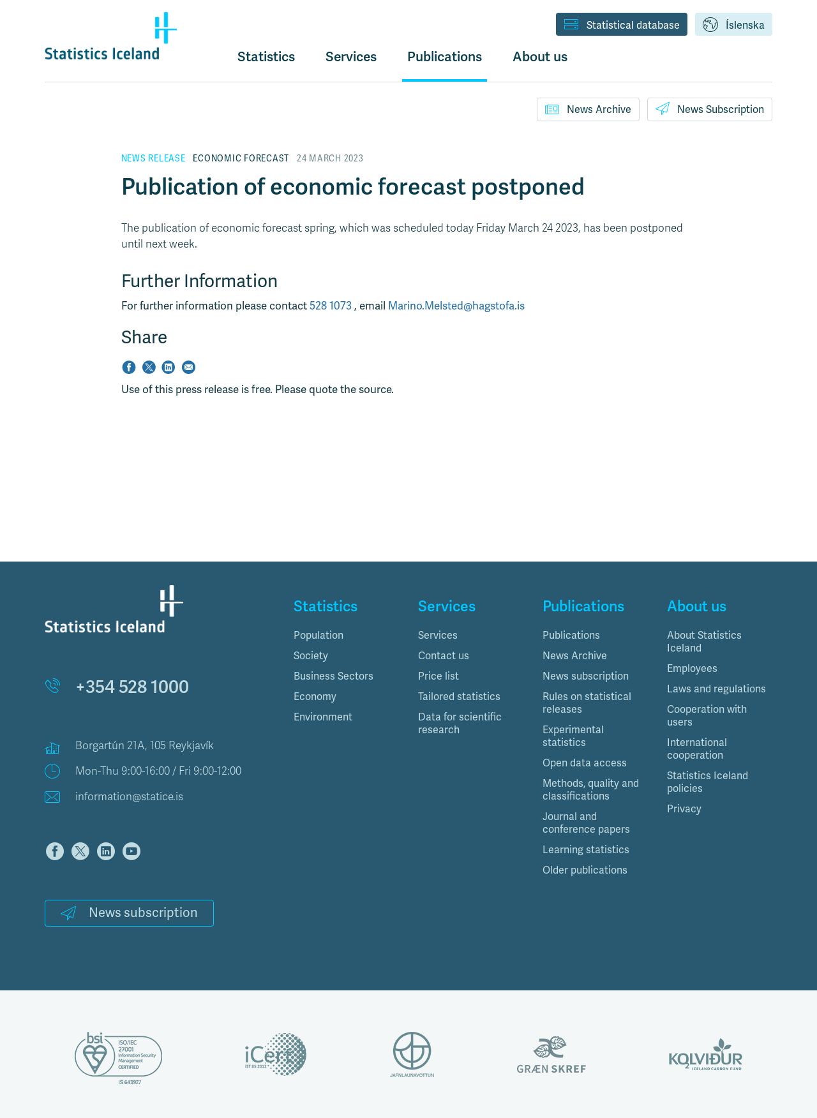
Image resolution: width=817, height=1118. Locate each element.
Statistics (266, 56)
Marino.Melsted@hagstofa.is (456, 306)
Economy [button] (315, 696)
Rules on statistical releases (587, 703)
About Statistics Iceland (704, 642)
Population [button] (318, 635)
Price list (438, 676)
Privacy (684, 809)
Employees (692, 668)
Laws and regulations (716, 689)
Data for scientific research (460, 723)
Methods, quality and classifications (591, 790)
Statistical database (622, 25)
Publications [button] (444, 56)
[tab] (346, 635)
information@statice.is (129, 796)
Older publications (585, 870)
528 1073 (332, 306)
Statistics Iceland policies (707, 782)
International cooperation (697, 749)
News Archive (588, 109)
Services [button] (351, 56)
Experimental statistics (573, 736)
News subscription (129, 912)
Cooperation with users (707, 716)
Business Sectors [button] (333, 676)
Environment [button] (323, 717)
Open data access (585, 763)
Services (438, 635)
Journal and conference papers (586, 823)
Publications (571, 635)
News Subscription (710, 108)
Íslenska (734, 25)
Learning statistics (586, 849)
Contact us (443, 655)
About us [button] (540, 56)
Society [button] (311, 655)
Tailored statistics (459, 696)
